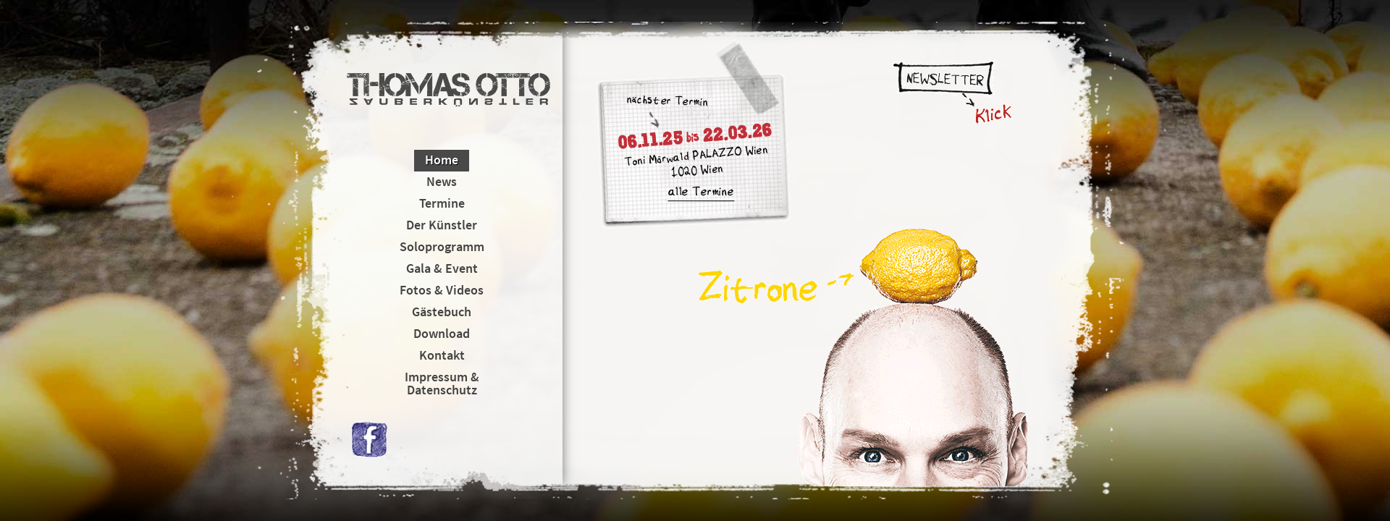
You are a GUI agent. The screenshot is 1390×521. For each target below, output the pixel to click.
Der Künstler (441, 224)
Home (441, 159)
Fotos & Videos (442, 289)
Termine (442, 203)
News (441, 181)
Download (441, 333)
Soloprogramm (442, 246)
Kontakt (442, 355)
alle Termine (700, 193)
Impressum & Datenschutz (442, 383)
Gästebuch (441, 311)
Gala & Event (442, 268)
